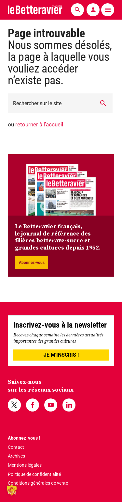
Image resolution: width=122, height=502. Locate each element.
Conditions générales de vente (38, 483)
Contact (16, 447)
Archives (16, 456)
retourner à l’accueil (39, 124)
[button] (11, 490)
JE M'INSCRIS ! (61, 355)
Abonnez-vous (32, 262)
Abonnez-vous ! (24, 438)
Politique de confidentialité (34, 474)
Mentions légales (25, 465)
